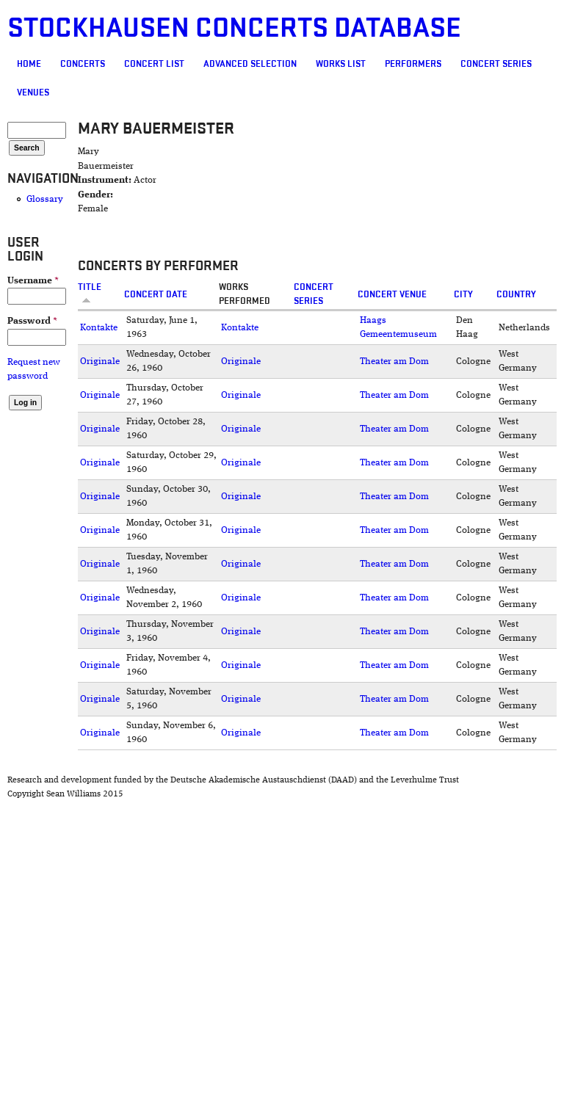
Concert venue (392, 294)
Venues (33, 92)
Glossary (44, 199)
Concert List (154, 64)
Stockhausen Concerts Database (234, 28)
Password (32, 321)
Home (29, 64)
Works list (341, 64)
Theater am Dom (394, 361)
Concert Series (496, 64)
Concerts (82, 64)
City (463, 294)
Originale (100, 361)
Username (33, 281)
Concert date (155, 294)
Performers (413, 64)
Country (516, 294)
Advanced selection (250, 64)
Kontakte (99, 328)
